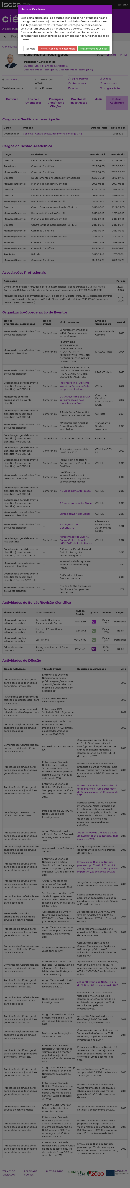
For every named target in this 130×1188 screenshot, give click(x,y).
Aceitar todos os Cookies (93, 48)
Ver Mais (30, 48)
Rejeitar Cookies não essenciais (57, 48)
